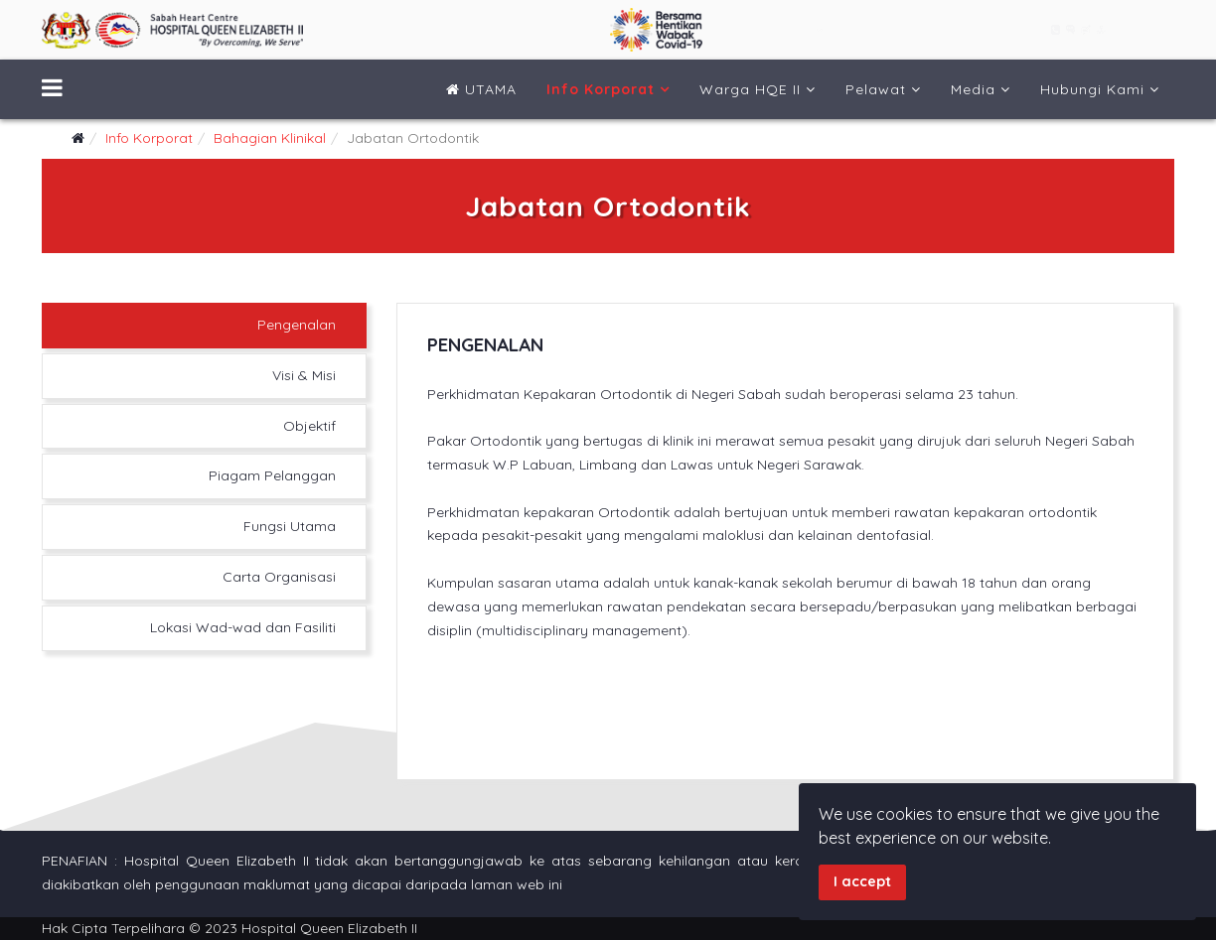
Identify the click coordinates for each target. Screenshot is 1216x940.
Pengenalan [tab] (296, 325)
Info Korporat (600, 89)
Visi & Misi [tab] (304, 375)
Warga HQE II (750, 89)
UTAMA (481, 89)
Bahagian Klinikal (270, 138)
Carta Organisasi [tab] (279, 577)
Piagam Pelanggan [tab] (272, 475)
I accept (862, 881)
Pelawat (875, 89)
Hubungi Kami (1092, 89)
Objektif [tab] (309, 426)
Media (973, 89)
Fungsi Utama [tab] (289, 526)
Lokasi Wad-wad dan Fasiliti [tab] (243, 627)
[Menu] (52, 89)
